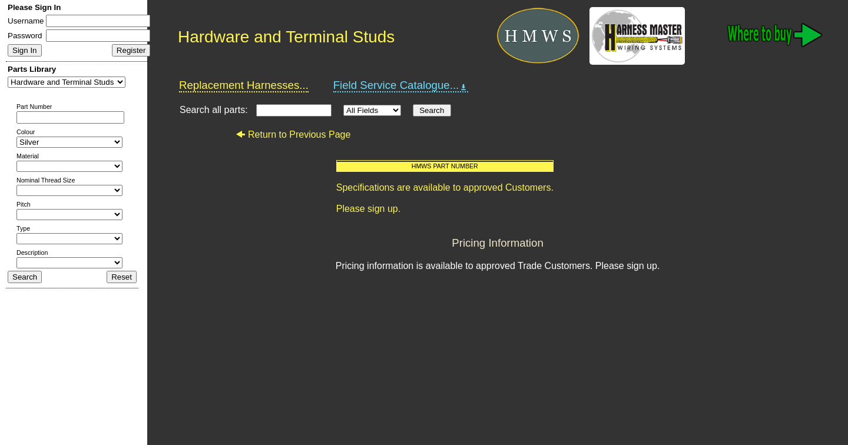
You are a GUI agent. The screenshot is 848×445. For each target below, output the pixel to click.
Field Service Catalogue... (401, 85)
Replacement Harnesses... (244, 85)
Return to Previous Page (293, 134)
